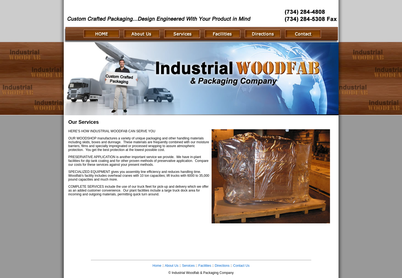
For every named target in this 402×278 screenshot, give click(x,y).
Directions (222, 266)
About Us (171, 266)
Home (157, 266)
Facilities (204, 266)
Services (188, 266)
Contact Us (241, 266)
